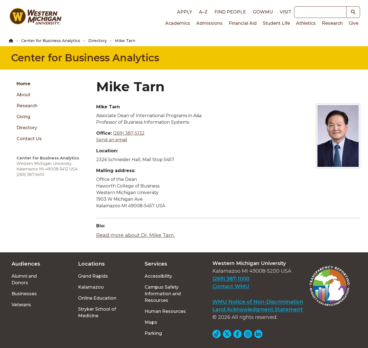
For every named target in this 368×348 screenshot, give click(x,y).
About (23, 94)
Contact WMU (230, 286)
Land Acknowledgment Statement (257, 309)
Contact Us (29, 138)
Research (332, 23)
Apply (184, 12)
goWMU (263, 12)
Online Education (97, 298)
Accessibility (158, 276)
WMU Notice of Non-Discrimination (257, 302)
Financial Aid (243, 23)
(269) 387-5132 (129, 133)
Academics (177, 23)
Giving (23, 116)
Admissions (209, 23)
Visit (285, 12)
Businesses (24, 293)
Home (23, 83)
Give (353, 23)
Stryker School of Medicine (97, 312)
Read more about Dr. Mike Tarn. (135, 235)
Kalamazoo (91, 287)
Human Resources (165, 311)
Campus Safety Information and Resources (163, 294)
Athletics (306, 23)
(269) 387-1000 (231, 279)
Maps (151, 322)
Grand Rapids (93, 276)
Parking (153, 333)
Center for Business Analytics (50, 40)
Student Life (276, 23)
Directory (97, 40)
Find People (230, 12)
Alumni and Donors (24, 279)
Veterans (21, 304)
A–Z (203, 12)
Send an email (111, 139)
